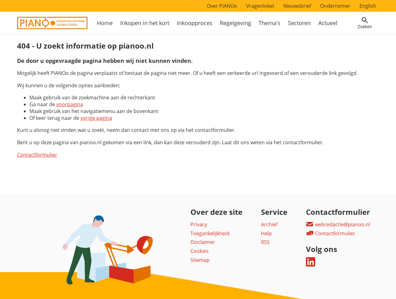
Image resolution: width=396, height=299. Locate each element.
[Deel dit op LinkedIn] (310, 264)
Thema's (270, 23)
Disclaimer (202, 242)
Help (266, 233)
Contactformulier (37, 154)
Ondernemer (335, 5)
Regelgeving (235, 23)
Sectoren (299, 23)
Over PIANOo (222, 5)
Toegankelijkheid (209, 233)
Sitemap (200, 260)
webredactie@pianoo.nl (338, 224)
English (367, 5)
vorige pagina (96, 118)
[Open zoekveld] (365, 23)
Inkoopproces (194, 23)
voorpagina (69, 104)
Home (105, 23)
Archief (269, 224)
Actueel (327, 23)
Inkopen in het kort (144, 23)
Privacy (198, 224)
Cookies (199, 251)
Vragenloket (260, 5)
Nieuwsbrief (297, 5)
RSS (265, 242)
